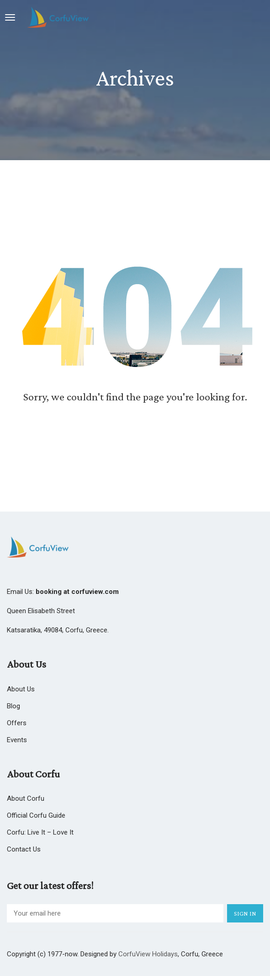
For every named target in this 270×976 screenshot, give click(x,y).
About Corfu (25, 798)
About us (21, 689)
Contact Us (24, 849)
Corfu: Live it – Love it (40, 832)
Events (17, 740)
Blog (13, 706)
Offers (16, 723)
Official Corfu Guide (36, 815)
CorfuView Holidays (148, 954)
